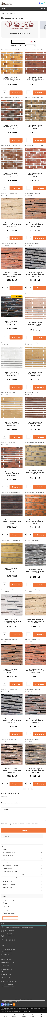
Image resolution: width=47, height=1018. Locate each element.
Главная (3, 14)
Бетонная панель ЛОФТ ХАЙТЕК (10, 878)
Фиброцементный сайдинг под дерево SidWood (14, 874)
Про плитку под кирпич (8, 986)
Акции (3, 839)
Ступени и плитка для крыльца (10, 865)
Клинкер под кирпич (7, 868)
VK (8, 1004)
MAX (2, 1004)
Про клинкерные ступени (8, 984)
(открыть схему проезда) (26, 927)
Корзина (24, 1016)
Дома (5, 903)
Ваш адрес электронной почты (11, 803)
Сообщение (5, 809)
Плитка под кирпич (7, 862)
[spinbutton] (4, 92)
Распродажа (5, 843)
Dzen (11, 1004)
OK (14, 1004)
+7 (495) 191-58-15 (9, 930)
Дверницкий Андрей (26, 1011)
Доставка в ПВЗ (13, 14)
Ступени (4, 957)
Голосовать (11, 918)
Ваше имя (4, 796)
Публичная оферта (7, 974)
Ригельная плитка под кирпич (9, 871)
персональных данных (8, 826)
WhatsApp (44, 3)
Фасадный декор (6, 890)
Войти (41, 1016)
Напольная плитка (7, 881)
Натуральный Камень (7, 855)
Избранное (32, 1016)
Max (39, 3)
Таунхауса (6, 906)
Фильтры (19, 42)
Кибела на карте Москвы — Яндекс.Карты (23, 999)
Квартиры (6, 910)
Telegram (42, 3)
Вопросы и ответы (7, 969)
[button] (7, 92)
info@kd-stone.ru (9, 935)
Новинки (4, 849)
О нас (3, 972)
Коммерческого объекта (9, 913)
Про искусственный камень (9, 981)
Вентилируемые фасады (8, 852)
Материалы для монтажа (8, 884)
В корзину (17, 92)
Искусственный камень (8, 858)
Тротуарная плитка (7, 887)
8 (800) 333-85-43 (9, 933)
